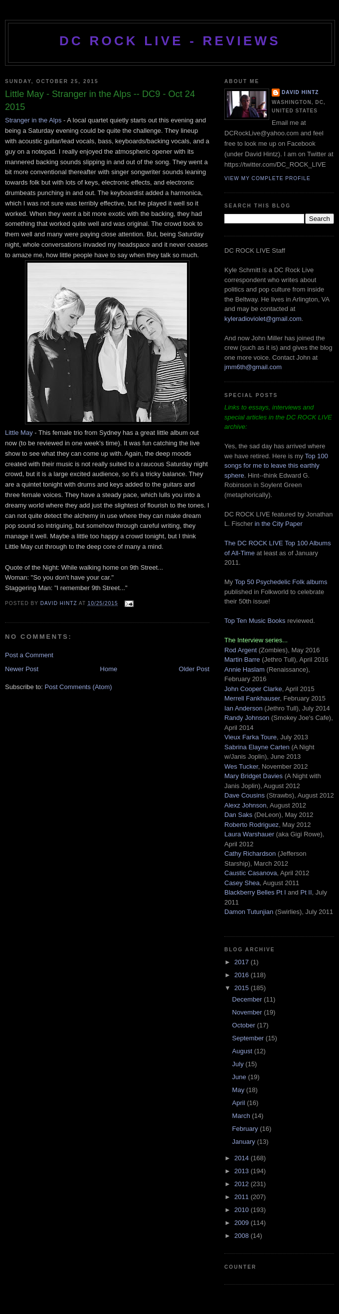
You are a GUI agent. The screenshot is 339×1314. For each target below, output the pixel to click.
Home (109, 669)
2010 (242, 1209)
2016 (242, 975)
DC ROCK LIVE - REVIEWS (170, 40)
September (249, 1038)
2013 (242, 1171)
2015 (242, 988)
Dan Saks (238, 814)
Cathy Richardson (250, 853)
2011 (242, 1197)
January (244, 1141)
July (239, 1064)
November (248, 1012)
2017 (242, 962)
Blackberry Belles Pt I (255, 892)
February (246, 1128)
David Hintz (59, 603)
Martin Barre (242, 659)
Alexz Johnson (245, 805)
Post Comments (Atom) (78, 687)
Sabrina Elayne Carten (257, 747)
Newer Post (21, 669)
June (240, 1077)
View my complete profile (267, 178)
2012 (242, 1184)
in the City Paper (278, 523)
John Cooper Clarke (253, 689)
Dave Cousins (244, 795)
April (239, 1103)
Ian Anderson (243, 708)
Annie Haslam (245, 669)
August (243, 1051)
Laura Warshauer (249, 834)
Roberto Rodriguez (251, 824)
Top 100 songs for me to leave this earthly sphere (276, 465)
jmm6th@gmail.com (253, 367)
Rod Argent (240, 650)
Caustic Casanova (250, 873)
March (242, 1115)
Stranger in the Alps (33, 120)
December (248, 999)
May (239, 1090)
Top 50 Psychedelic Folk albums (281, 582)
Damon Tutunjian (248, 911)
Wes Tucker (241, 766)
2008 (242, 1235)
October (244, 1025)
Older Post (194, 669)
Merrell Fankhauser (252, 698)
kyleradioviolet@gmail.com (263, 318)
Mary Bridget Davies (253, 776)
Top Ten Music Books (255, 620)
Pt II (306, 892)
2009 (242, 1222)
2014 (242, 1158)
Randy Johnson (246, 717)
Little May (19, 432)
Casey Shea (242, 883)
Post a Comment (29, 655)
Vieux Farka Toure (250, 737)
